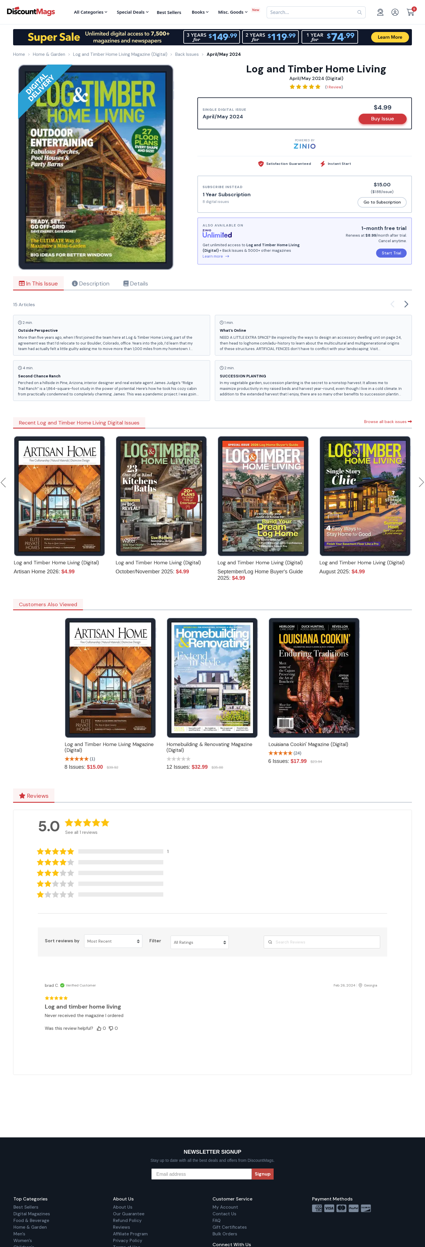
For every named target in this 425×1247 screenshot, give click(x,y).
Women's (22, 1241)
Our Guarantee (128, 1214)
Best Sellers (25, 1207)
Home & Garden (30, 1227)
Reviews (34, 796)
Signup (263, 1174)
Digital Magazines (31, 1214)
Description (90, 283)
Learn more (216, 256)
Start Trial (391, 253)
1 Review (334, 87)
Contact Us (224, 1214)
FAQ (216, 1220)
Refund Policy (127, 1220)
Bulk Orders (224, 1234)
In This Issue (38, 283)
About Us (122, 1207)
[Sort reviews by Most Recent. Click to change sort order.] (113, 941)
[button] (107, 851)
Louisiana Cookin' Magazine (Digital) (308, 744)
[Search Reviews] (322, 942)
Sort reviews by (62, 941)
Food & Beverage (31, 1220)
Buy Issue (382, 118)
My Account (225, 1207)
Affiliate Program (130, 1234)
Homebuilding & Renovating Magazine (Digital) (209, 747)
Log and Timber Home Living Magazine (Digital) (109, 747)
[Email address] (201, 1174)
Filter (155, 941)
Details (135, 283)
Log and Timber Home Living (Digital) (56, 562)
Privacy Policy (127, 1241)
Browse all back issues (388, 421)
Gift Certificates (229, 1227)
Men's (19, 1234)
